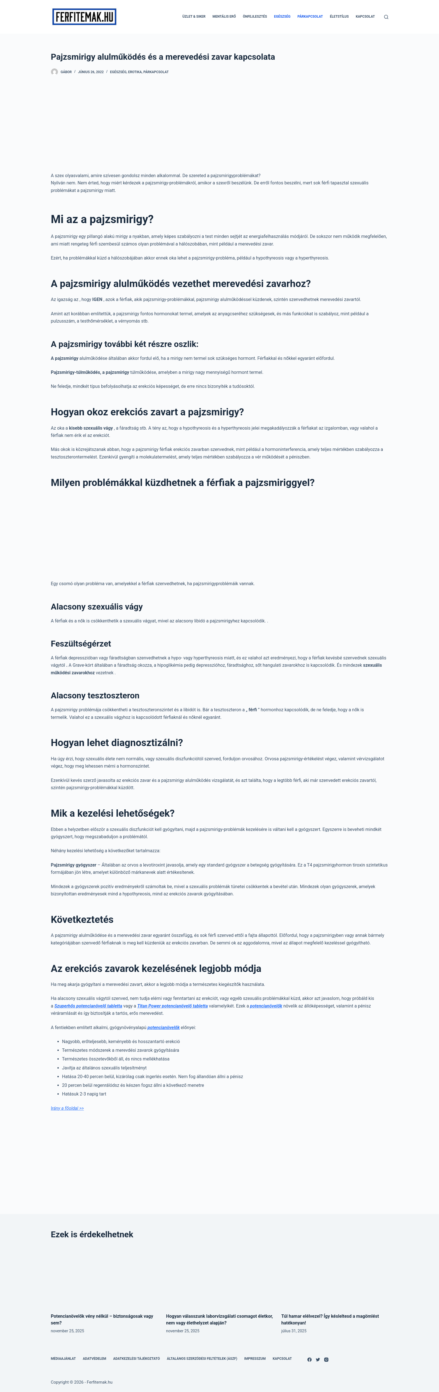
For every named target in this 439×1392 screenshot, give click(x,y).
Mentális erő (224, 16)
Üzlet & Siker (194, 16)
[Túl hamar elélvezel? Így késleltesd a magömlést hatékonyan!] (334, 1276)
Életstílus (339, 16)
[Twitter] (318, 1360)
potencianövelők (266, 1006)
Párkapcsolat (310, 16)
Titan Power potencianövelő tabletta (172, 1006)
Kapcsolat (365, 16)
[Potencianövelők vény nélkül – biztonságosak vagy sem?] (104, 1276)
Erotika (135, 72)
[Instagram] (326, 1360)
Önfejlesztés (255, 16)
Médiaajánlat (63, 1359)
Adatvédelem (94, 1359)
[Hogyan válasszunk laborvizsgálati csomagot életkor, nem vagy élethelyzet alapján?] (219, 1276)
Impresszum (255, 1359)
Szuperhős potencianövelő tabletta (88, 1006)
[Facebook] (309, 1360)
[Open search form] (386, 17)
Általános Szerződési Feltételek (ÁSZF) (202, 1359)
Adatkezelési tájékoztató (136, 1359)
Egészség (282, 16)
